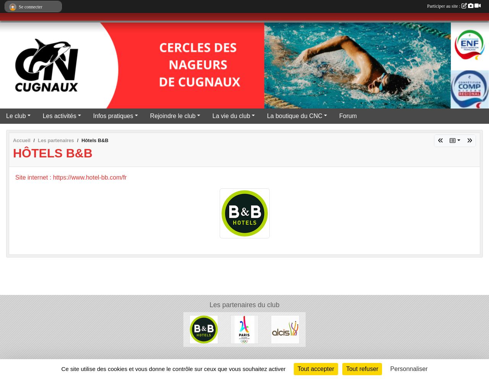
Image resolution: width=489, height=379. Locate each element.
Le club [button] (16, 116)
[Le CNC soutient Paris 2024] (244, 329)
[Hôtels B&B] (203, 329)
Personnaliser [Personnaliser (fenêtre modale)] (409, 369)
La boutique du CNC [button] (294, 116)
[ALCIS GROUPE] (285, 329)
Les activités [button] (59, 116)
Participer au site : (454, 6)
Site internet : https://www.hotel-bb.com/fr (71, 177)
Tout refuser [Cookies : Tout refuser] (362, 369)
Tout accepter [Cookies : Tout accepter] (316, 369)
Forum (348, 116)
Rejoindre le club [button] (173, 116)
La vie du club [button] (231, 116)
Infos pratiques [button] (113, 116)
